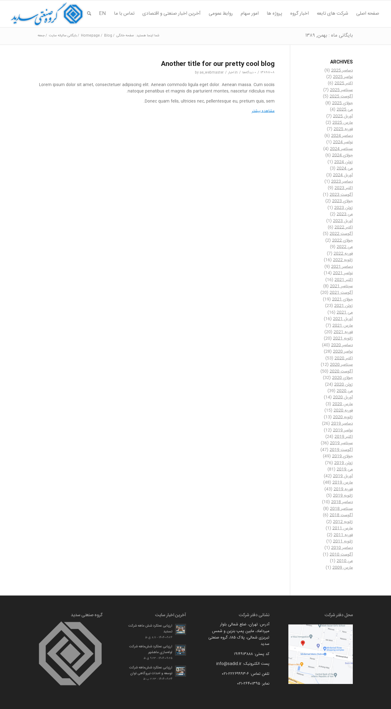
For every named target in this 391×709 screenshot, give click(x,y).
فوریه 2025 (343, 129)
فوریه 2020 (343, 410)
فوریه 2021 (343, 332)
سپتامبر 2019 (341, 443)
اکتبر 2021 (343, 280)
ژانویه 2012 (343, 522)
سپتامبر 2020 (341, 364)
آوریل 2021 (343, 319)
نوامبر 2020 (343, 351)
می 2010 (345, 561)
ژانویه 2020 (343, 417)
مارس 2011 (342, 528)
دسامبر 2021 (342, 266)
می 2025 (345, 109)
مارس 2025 (342, 122)
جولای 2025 (342, 103)
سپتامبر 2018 (341, 508)
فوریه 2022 (343, 253)
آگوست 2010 (341, 554)
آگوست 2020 (341, 371)
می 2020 (345, 391)
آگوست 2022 (341, 233)
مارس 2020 (342, 404)
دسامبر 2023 (342, 181)
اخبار (231, 72)
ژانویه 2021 (343, 338)
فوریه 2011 (343, 535)
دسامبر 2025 (342, 70)
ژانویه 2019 (343, 495)
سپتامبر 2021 (341, 286)
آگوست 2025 (341, 96)
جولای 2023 (342, 201)
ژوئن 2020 (343, 384)
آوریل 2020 (343, 397)
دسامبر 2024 (342, 135)
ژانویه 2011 (343, 541)
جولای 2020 (342, 377)
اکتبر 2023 (343, 188)
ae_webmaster (211, 72)
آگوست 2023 (341, 194)
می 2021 (345, 312)
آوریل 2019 (343, 476)
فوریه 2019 (343, 489)
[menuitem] (367, 13)
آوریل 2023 (343, 221)
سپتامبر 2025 (341, 90)
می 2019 (345, 469)
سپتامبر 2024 (341, 149)
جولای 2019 (342, 456)
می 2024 (345, 168)
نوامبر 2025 (343, 77)
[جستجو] (89, 13)
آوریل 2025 (343, 116)
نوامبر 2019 (343, 430)
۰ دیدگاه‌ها (249, 72)
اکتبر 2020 (343, 358)
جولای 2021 (342, 299)
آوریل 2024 (343, 175)
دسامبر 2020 (342, 345)
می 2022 (345, 247)
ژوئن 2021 (343, 305)
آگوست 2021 (341, 292)
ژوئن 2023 (343, 207)
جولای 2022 (342, 240)
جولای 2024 (342, 155)
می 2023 (345, 214)
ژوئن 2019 (343, 463)
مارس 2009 (342, 567)
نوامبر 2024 (343, 142)
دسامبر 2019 (342, 423)
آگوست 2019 (341, 450)
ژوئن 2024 (343, 162)
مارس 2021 (342, 325)
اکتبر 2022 (343, 227)
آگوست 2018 (341, 515)
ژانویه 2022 (343, 260)
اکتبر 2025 (343, 83)
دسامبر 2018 (342, 502)
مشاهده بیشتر (263, 111)
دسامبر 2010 (342, 547)
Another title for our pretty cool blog (218, 64)
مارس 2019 (342, 482)
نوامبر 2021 (343, 273)
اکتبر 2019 (343, 436)
